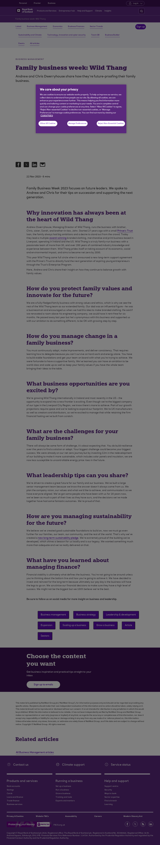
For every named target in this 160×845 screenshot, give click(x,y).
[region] (81, 109)
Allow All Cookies (48, 123)
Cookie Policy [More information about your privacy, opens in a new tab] (47, 116)
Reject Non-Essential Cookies (111, 123)
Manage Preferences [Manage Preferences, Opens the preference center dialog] (77, 123)
